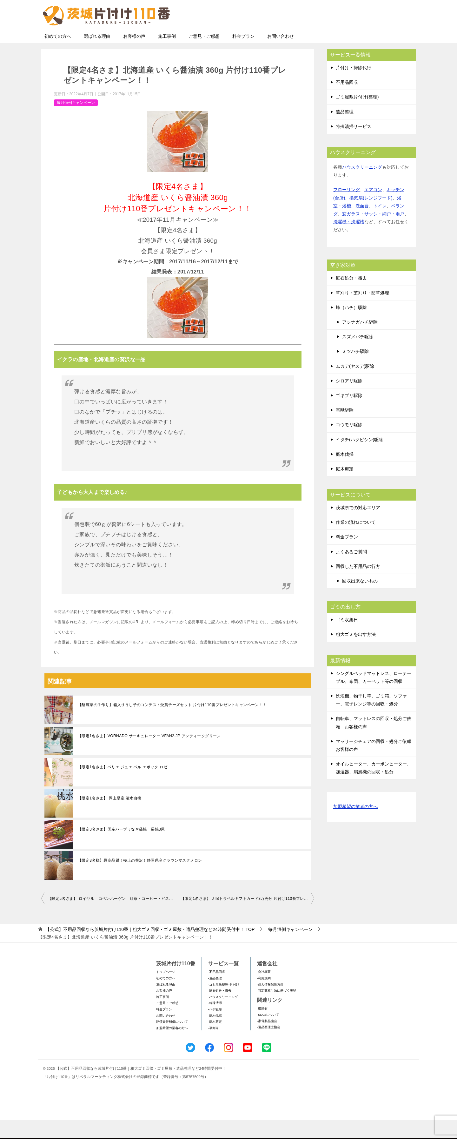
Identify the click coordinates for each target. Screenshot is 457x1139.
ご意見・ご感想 (204, 54)
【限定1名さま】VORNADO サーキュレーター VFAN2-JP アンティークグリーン (149, 754)
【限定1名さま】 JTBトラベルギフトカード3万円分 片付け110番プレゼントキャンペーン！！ (247, 917)
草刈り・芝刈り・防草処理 (362, 311)
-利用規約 (264, 997)
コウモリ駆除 (349, 443)
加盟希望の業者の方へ (355, 826)
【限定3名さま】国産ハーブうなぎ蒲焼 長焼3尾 (121, 848)
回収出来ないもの (360, 599)
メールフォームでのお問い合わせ (357, 37)
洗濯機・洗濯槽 (348, 240)
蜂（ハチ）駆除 (351, 326)
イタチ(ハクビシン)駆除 (359, 458)
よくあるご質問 (351, 570)
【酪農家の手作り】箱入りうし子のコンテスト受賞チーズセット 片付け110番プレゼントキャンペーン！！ (172, 723)
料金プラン (243, 54)
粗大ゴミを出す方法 (356, 653)
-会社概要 (264, 990)
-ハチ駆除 (215, 1028)
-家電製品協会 (267, 1039)
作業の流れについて (356, 540)
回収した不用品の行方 (358, 585)
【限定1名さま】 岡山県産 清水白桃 (110, 817)
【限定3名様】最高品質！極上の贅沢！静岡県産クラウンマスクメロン (140, 879)
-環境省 (262, 1027)
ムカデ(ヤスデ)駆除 (355, 385)
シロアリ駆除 (349, 399)
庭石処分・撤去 (351, 296)
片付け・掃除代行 (353, 86)
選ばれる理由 (97, 54)
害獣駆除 (345, 428)
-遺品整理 (215, 997)
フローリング (346, 208)
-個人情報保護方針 (270, 1003)
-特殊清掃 (215, 1021)
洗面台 (362, 224)
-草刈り (213, 1046)
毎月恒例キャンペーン (76, 121)
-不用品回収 (216, 990)
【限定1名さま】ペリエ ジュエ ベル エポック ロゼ (122, 786)
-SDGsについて (268, 1033)
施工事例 (167, 54)
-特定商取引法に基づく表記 (276, 1009)
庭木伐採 (345, 472)
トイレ (380, 224)
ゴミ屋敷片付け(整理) (357, 115)
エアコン (373, 208)
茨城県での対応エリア (358, 526)
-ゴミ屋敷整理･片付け (223, 1003)
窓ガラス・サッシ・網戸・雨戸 (373, 232)
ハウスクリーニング (362, 185)
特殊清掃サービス (353, 145)
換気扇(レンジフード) (370, 216)
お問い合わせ (280, 54)
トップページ (165, 990)
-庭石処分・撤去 (219, 1009)
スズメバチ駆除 (357, 355)
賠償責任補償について (172, 1040)
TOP (150, 948)
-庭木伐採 (215, 1034)
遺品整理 (345, 130)
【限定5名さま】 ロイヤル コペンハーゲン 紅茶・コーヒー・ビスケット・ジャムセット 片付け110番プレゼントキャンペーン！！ (113, 917)
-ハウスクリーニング (223, 1015)
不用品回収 (347, 101)
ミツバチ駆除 (355, 370)
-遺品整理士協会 (268, 1046)
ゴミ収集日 (347, 638)
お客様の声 (134, 54)
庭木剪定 (345, 487)
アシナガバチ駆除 (360, 340)
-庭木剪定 (215, 1040)
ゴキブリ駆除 (349, 414)
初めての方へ (57, 54)
